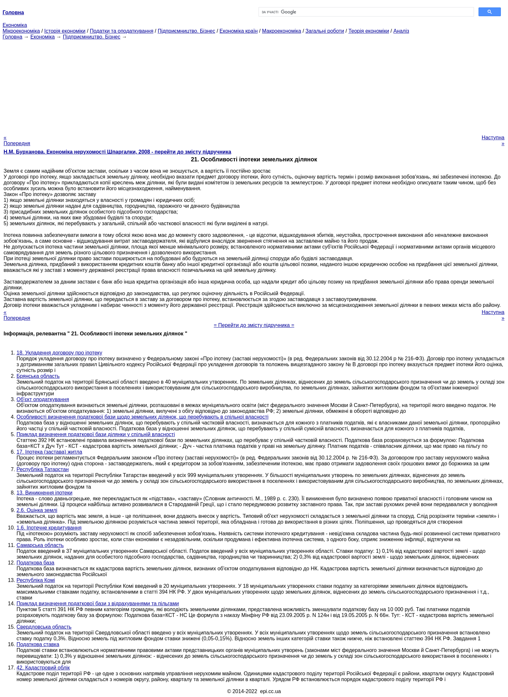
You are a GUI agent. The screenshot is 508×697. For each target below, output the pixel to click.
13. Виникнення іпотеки (44, 492)
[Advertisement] (254, 85)
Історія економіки (65, 31)
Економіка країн (239, 31)
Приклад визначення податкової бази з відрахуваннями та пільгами (98, 603)
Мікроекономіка (21, 31)
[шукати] (365, 12)
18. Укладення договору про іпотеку (59, 352)
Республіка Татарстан (43, 469)
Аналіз (401, 31)
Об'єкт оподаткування (43, 399)
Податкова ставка (38, 644)
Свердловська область (44, 627)
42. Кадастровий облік (43, 667)
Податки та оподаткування (121, 31)
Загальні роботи (325, 31)
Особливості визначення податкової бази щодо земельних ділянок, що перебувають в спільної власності (143, 417)
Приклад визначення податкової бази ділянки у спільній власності (96, 434)
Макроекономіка (281, 31)
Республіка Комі (36, 580)
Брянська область (38, 376)
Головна (12, 37)
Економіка (15, 25)
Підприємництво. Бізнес (186, 31)
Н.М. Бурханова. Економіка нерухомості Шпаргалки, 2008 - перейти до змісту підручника (117, 152)
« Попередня (17, 140)
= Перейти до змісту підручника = (254, 325)
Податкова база (35, 562)
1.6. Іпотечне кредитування (49, 527)
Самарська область (40, 545)
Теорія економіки (368, 31)
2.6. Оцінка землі (37, 510)
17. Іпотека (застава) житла (49, 452)
